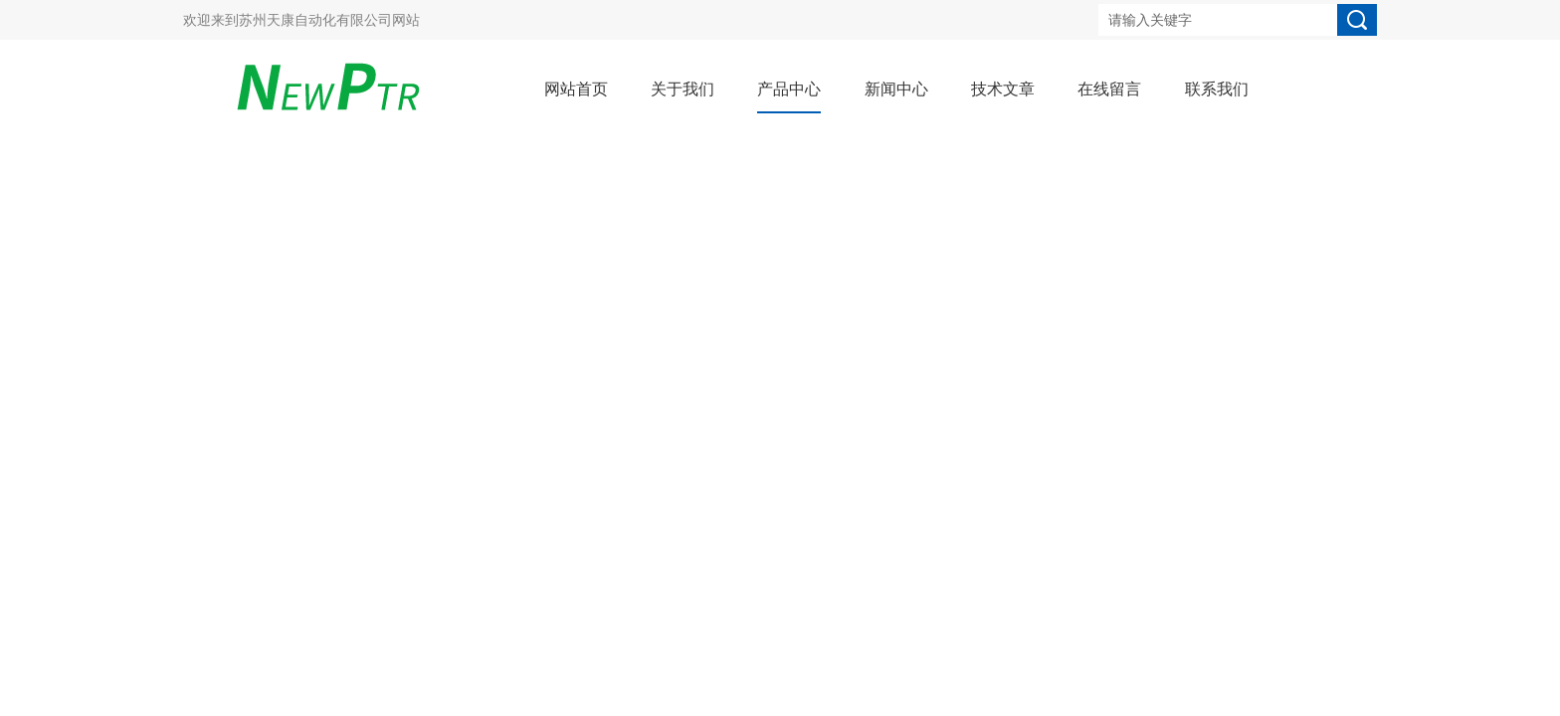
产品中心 (789, 89)
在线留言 (1109, 89)
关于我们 (682, 89)
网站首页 (576, 89)
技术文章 (1003, 89)
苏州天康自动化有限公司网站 (329, 20)
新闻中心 (896, 89)
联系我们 (1217, 89)
